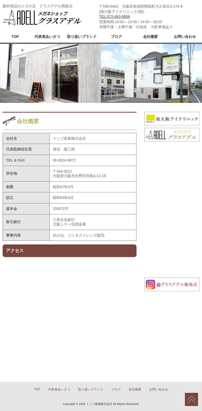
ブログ (116, 36)
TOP (15, 36)
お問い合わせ (185, 36)
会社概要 (150, 36)
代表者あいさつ (47, 36)
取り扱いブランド (82, 36)
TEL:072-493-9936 (114, 16)
